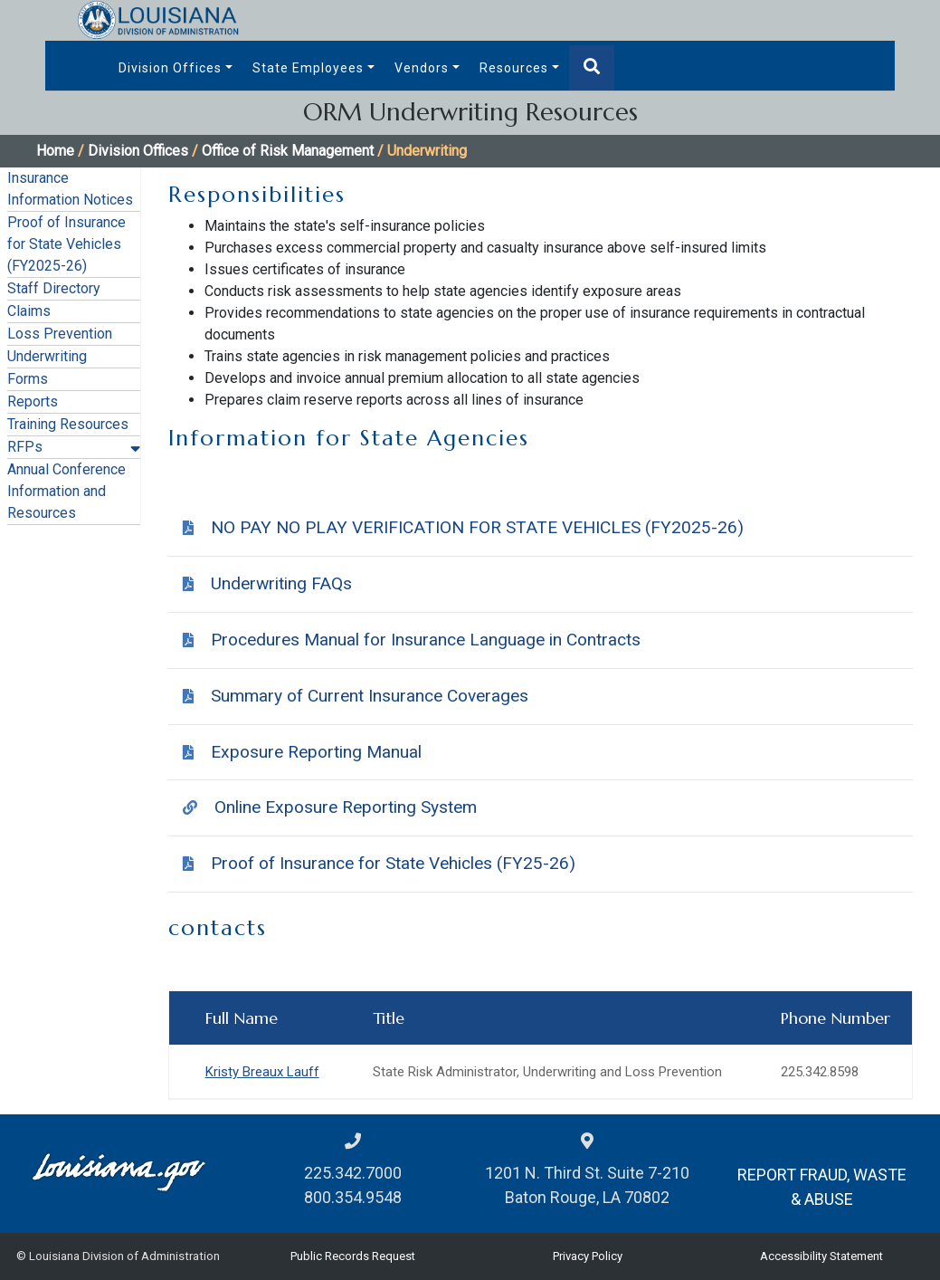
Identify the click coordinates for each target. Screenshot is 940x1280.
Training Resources (67, 424)
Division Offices (170, 68)
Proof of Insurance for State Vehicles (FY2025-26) (66, 244)
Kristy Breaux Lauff (262, 1072)
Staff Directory (53, 288)
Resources (513, 68)
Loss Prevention (59, 333)
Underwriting (47, 356)
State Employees (308, 68)
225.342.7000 (353, 1172)
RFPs (25, 446)
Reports (32, 401)
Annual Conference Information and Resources (66, 491)
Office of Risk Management (288, 150)
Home (55, 150)
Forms (27, 378)
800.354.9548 (353, 1197)
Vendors (421, 68)
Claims (29, 311)
